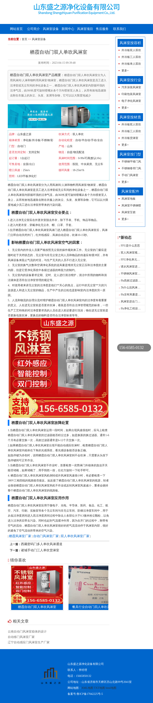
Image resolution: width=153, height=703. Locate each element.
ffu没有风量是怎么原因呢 (135, 294)
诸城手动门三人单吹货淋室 (40, 550)
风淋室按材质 (130, 117)
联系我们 (119, 29)
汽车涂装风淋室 (131, 87)
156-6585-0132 (131, 347)
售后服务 (102, 29)
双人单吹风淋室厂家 (75, 536)
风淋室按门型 (130, 154)
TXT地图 (99, 687)
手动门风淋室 (130, 175)
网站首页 (16, 29)
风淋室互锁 (128, 212)
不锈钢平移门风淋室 (129, 162)
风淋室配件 (130, 191)
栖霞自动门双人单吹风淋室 (38, 607)
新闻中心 (68, 29)
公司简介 (33, 29)
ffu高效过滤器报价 (131, 280)
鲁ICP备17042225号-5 (90, 693)
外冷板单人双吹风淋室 (129, 64)
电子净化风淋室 (131, 100)
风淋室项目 (85, 29)
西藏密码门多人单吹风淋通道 (41, 544)
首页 (24, 39)
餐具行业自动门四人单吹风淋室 (95, 607)
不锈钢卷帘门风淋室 (129, 169)
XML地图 (87, 687)
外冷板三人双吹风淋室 (129, 57)
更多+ (125, 70)
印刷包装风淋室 (131, 94)
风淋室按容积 (130, 43)
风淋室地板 (128, 198)
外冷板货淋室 (130, 138)
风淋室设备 (51, 29)
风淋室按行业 (130, 80)
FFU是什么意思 (129, 245)
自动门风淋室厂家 (46, 536)
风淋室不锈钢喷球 (129, 206)
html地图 (111, 687)
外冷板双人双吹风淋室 (129, 51)
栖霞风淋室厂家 (20, 536)
